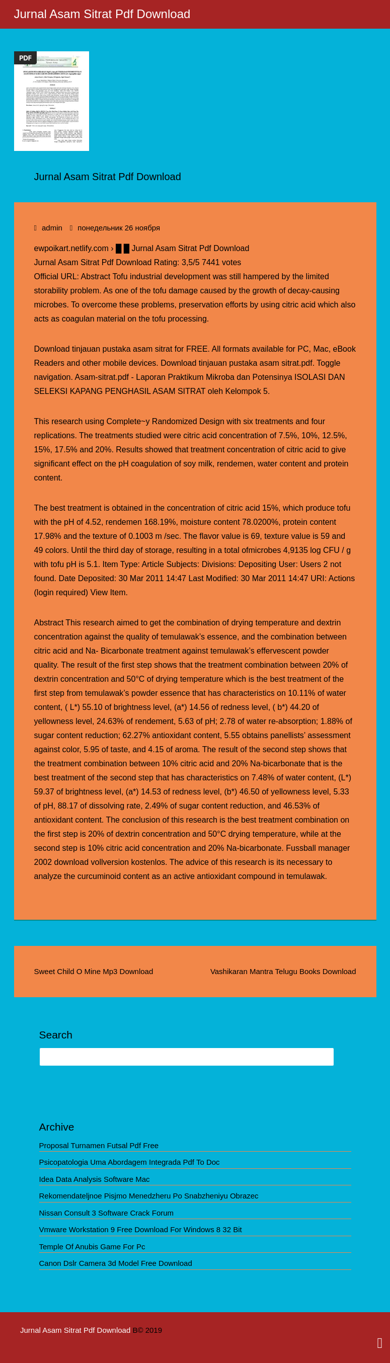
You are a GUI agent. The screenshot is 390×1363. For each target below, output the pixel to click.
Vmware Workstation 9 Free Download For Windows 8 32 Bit (140, 1229)
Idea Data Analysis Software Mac (94, 1179)
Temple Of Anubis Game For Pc (92, 1246)
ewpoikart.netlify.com (71, 248)
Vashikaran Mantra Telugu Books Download (283, 971)
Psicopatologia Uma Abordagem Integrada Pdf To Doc (129, 1162)
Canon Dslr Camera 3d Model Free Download (115, 1263)
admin (52, 227)
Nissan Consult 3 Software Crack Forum (106, 1213)
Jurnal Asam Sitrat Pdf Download (102, 14)
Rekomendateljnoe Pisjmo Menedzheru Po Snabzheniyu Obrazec (149, 1195)
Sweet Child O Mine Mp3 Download (93, 971)
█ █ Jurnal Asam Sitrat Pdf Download (182, 248)
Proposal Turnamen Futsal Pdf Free (99, 1145)
